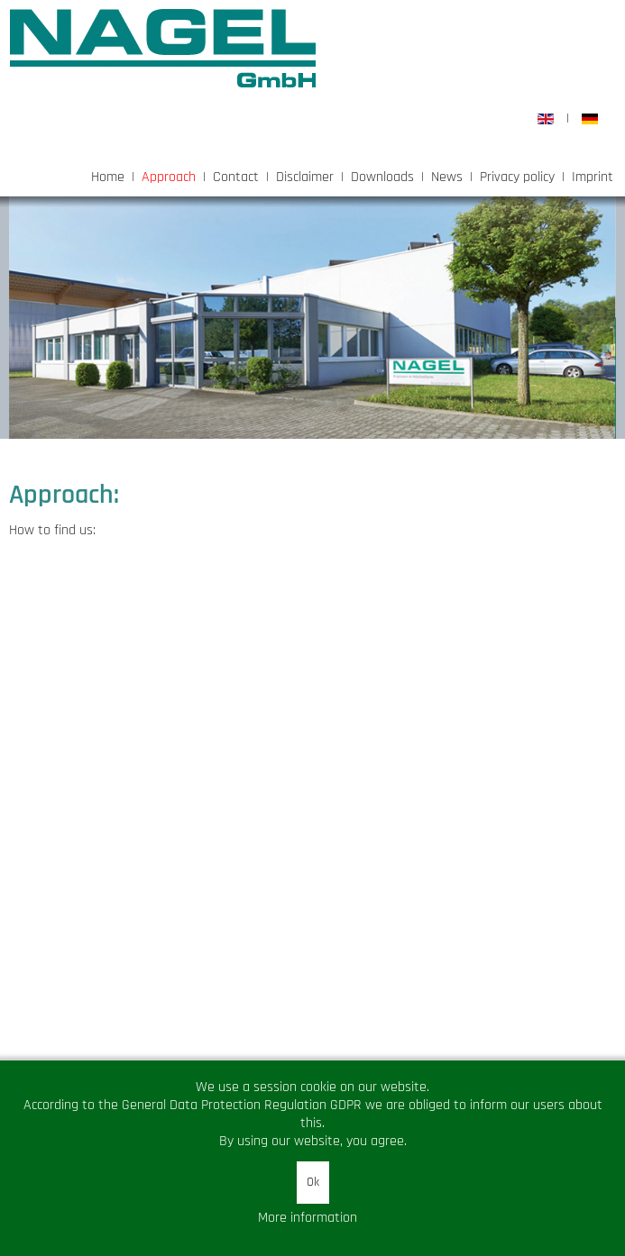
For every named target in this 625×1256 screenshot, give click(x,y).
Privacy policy (517, 177)
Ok (313, 1182)
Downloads (382, 177)
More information (307, 1217)
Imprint (592, 177)
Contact (236, 177)
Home (107, 177)
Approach (169, 177)
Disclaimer (305, 177)
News (447, 177)
